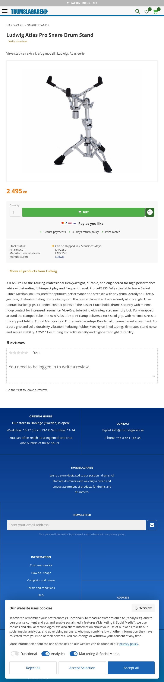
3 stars (18, 353)
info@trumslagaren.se (128, 430)
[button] (6, 11)
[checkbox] (23, 653)
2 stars (14, 353)
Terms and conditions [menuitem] (41, 588)
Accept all (131, 668)
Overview (143, 608)
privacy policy (117, 534)
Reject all (33, 668)
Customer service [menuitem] (41, 565)
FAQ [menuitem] (41, 595)
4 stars (22, 353)
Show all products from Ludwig (33, 271)
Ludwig (59, 257)
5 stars (26, 353)
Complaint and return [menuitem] (41, 580)
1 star (11, 353)
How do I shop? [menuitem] (41, 573)
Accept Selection (82, 668)
